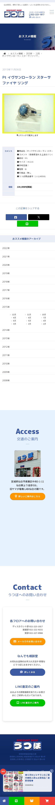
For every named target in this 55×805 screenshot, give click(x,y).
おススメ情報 (16, 53)
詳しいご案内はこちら (27, 496)
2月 (29, 324)
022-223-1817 (37, 15)
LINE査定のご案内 (27, 702)
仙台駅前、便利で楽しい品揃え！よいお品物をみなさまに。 (27, 5)
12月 (14, 314)
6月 (14, 321)
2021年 (6, 256)
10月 (44, 314)
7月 (44, 318)
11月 (38, 53)
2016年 (6, 298)
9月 (14, 318)
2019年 (6, 273)
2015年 (29, 53)
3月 (14, 324)
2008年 (6, 380)
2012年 (6, 346)
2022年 (6, 248)
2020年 (6, 265)
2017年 (6, 290)
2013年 (6, 338)
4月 (44, 321)
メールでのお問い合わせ (27, 641)
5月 (29, 321)
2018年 (6, 281)
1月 (44, 324)
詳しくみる (27, 672)
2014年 (6, 330)
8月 (29, 318)
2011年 (6, 355)
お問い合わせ (36, 17)
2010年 (6, 363)
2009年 (6, 372)
